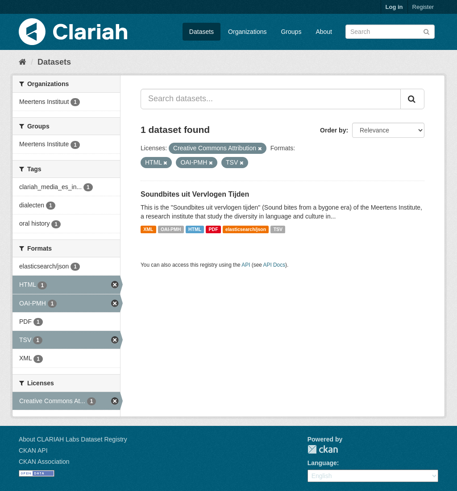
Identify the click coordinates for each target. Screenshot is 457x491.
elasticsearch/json (245, 229)
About (324, 31)
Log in (394, 7)
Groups (291, 31)
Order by (333, 130)
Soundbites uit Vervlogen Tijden (195, 194)
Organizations (247, 31)
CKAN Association (44, 461)
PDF (213, 229)
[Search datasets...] (271, 99)
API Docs (274, 265)
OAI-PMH (171, 229)
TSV (278, 229)
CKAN (322, 449)
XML (148, 229)
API (245, 265)
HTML (194, 229)
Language (322, 462)
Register (423, 7)
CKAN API (33, 450)
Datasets (201, 31)
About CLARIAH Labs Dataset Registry (73, 439)
